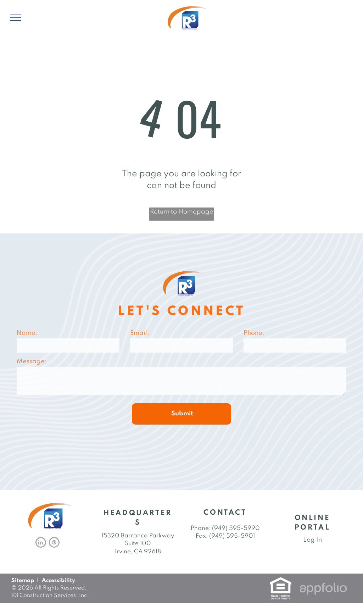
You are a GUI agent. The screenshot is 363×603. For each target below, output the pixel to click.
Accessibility (58, 580)
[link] (280, 581)
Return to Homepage (181, 212)
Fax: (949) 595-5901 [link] (225, 536)
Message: (32, 361)
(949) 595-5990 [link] (236, 528)
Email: (139, 333)
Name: (27, 333)
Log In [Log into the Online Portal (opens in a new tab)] (312, 540)
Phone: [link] (201, 528)
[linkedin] (40, 543)
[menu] (15, 18)
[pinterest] (54, 543)
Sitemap (22, 580)
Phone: (254, 333)
